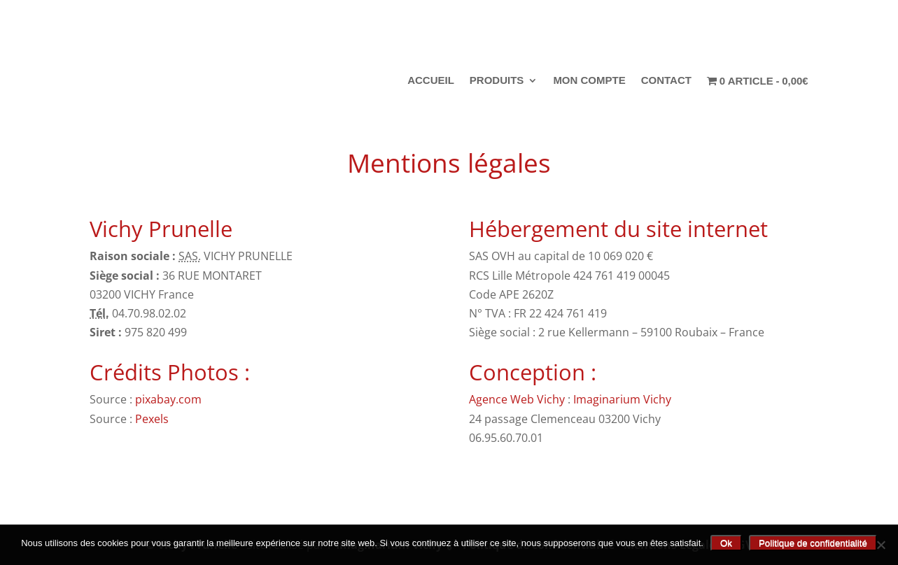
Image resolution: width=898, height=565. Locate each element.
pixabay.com (169, 399)
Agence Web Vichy (517, 399)
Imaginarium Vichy (622, 399)
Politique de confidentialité (813, 543)
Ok (726, 543)
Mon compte (589, 81)
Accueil (430, 81)
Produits (497, 81)
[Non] (881, 545)
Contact (666, 81)
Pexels (153, 419)
